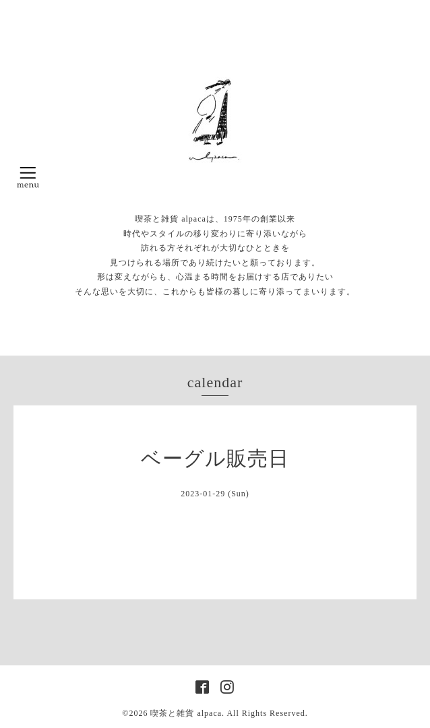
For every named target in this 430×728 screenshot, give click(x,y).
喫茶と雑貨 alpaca (186, 713)
